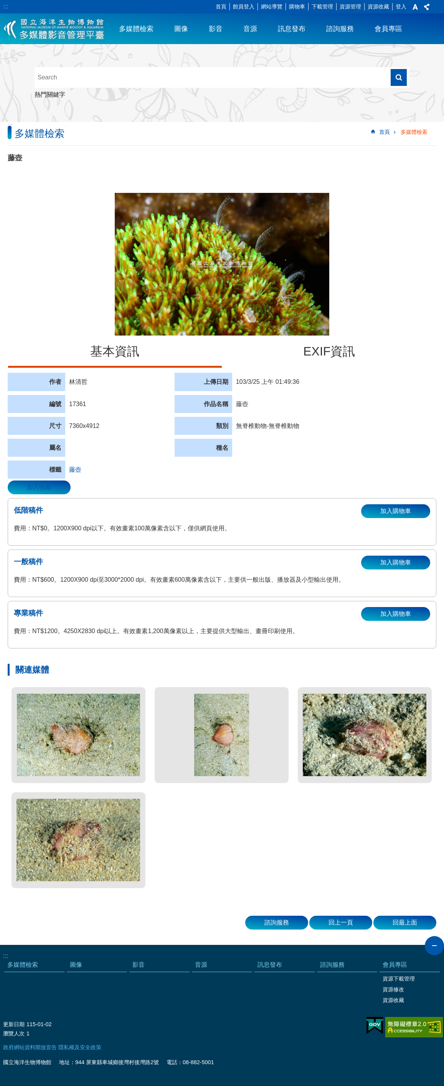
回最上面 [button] (405, 922)
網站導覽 (271, 6)
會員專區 (388, 29)
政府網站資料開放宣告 (30, 1047)
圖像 (181, 29)
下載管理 (322, 6)
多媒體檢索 (136, 29)
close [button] (434, 945)
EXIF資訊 (329, 351)
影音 (216, 29)
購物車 (297, 6)
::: (5, 6)
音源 (250, 29)
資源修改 (393, 989)
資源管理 (350, 6)
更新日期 (14, 1024)
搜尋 (399, 77)
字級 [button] (415, 7)
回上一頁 (340, 922)
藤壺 (75, 469)
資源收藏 (378, 6)
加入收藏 (39, 487)
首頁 (221, 6)
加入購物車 (395, 511)
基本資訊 (114, 351)
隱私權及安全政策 (79, 1047)
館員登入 (243, 6)
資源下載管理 (399, 979)
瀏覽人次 (14, 1033)
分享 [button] (426, 7)
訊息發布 (291, 29)
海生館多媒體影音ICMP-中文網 (54, 28)
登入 (401, 6)
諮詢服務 (340, 29)
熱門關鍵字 (50, 94)
